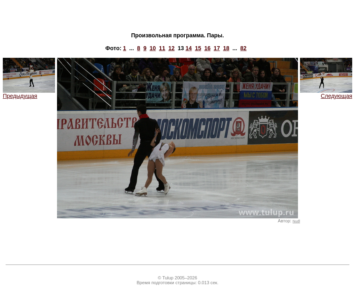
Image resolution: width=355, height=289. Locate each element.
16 (207, 48)
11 (162, 48)
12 (171, 48)
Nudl (296, 221)
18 (226, 48)
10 (152, 48)
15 (198, 48)
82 (243, 48)
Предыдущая (29, 93)
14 (189, 48)
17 (217, 48)
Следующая (326, 93)
